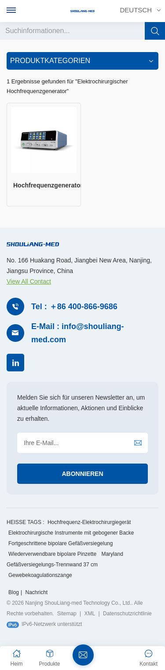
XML (89, 613)
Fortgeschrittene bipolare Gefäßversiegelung (60, 543)
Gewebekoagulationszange (40, 575)
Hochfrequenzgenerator (47, 185)
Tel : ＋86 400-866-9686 (74, 306)
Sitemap (67, 613)
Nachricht (36, 592)
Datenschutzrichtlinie (127, 613)
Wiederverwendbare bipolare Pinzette (52, 554)
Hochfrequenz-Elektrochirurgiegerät (89, 522)
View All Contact (29, 281)
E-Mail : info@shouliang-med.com (77, 333)
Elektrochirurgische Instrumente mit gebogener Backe (71, 533)
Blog (13, 592)
